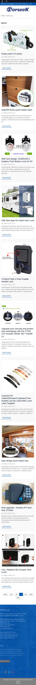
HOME (3, 16)
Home (5, 594)
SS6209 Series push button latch (16, 110)
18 (25, 594)
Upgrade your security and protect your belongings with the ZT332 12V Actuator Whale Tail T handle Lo (17, 333)
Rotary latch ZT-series (11, 54)
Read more (6, 68)
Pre (11, 594)
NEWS (9, 16)
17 (21, 594)
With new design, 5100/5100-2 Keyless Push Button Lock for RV (17, 160)
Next (31, 594)
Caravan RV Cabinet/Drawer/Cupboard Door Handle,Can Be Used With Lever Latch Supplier (16, 400)
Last (18, 597)
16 (16, 594)
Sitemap (18, 683)
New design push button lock (14, 461)
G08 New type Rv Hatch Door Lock (17, 220)
